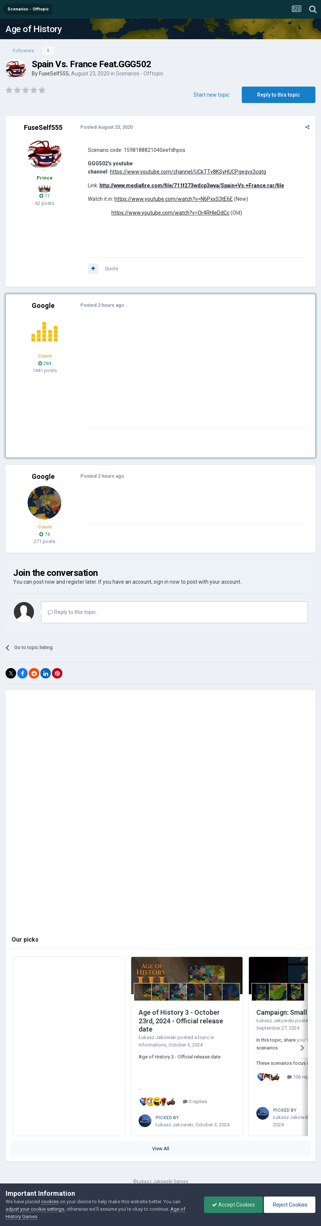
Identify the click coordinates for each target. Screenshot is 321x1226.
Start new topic (211, 95)
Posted (106, 127)
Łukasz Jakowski (157, 1037)
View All (160, 1148)
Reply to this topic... (73, 612)
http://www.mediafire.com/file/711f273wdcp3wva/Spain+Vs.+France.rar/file (191, 185)
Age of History (34, 29)
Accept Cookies (233, 1205)
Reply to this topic (278, 95)
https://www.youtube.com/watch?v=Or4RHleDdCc (170, 213)
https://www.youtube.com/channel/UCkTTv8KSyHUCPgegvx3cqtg (188, 172)
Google (43, 305)
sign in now (167, 582)
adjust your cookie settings (35, 1209)
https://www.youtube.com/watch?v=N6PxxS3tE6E (173, 199)
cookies (50, 1201)
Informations (152, 1045)
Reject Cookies (290, 1205)
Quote (111, 268)
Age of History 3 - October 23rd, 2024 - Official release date (181, 1020)
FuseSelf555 (54, 74)
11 (44, 196)
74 (44, 534)
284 (44, 363)
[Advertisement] (175, 376)
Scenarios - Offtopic (139, 74)
